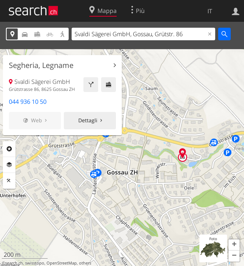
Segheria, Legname (41, 65)
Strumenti (9, 180)
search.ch (14, 263)
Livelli (9, 165)
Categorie (9, 149)
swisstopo (34, 263)
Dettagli (87, 120)
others (85, 263)
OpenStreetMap (62, 263)
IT (209, 11)
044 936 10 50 (28, 102)
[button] (234, 244)
